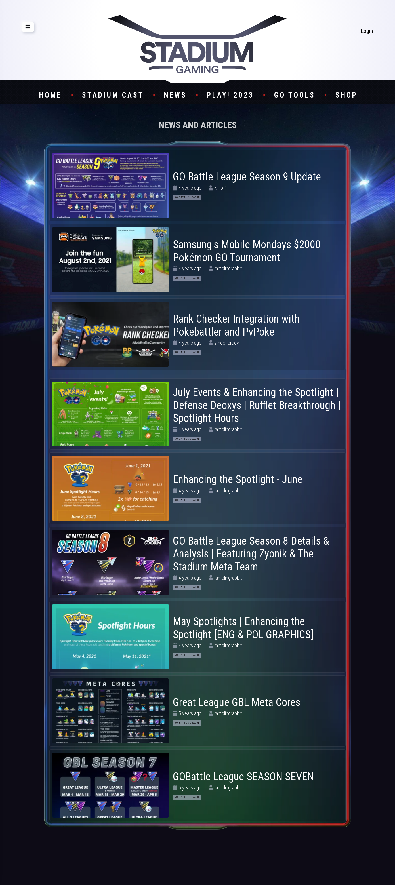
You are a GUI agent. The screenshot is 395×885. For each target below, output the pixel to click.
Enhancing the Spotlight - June (237, 479)
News (175, 95)
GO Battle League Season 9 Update (247, 176)
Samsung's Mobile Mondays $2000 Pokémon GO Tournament (247, 251)
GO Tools (294, 95)
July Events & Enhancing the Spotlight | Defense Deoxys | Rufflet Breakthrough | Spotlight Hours (257, 405)
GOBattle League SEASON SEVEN (243, 776)
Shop (346, 95)
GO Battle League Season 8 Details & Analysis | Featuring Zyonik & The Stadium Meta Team (251, 554)
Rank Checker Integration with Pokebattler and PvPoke (236, 325)
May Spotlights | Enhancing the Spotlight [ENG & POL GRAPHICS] (243, 628)
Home (50, 95)
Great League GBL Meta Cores (236, 702)
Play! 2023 (230, 95)
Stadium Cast (113, 95)
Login (367, 31)
